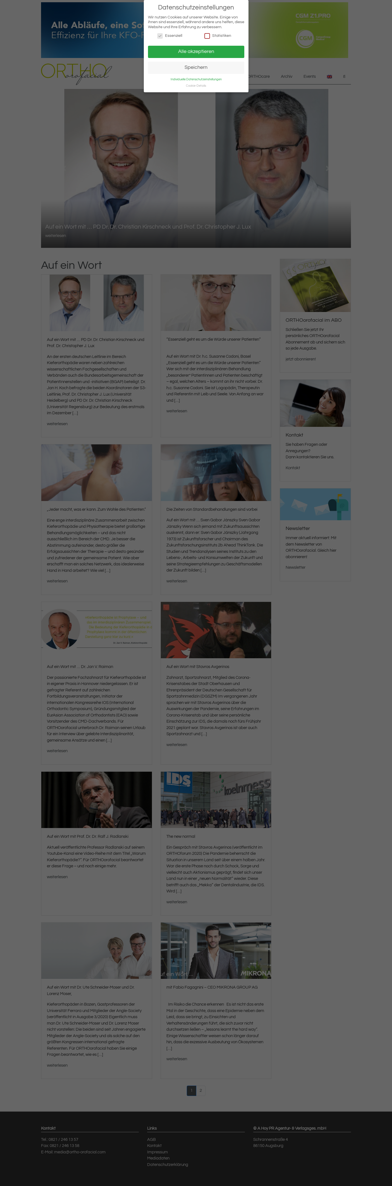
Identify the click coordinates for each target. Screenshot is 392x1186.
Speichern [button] (196, 67)
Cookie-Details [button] (196, 85)
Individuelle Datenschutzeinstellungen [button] (196, 79)
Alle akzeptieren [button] (196, 51)
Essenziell (169, 35)
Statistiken (217, 35)
